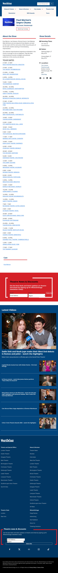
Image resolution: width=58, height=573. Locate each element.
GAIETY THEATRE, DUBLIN (10, 201)
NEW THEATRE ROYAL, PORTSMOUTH (13, 114)
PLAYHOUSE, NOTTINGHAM (10, 220)
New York (3, 516)
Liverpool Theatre (6, 477)
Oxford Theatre (34, 500)
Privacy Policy (32, 567)
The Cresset (44, 65)
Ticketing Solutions (35, 526)
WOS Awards (30, 13)
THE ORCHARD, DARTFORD (10, 153)
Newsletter (12, 13)
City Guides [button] (38, 9)
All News (32, 506)
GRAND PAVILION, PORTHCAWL (12, 177)
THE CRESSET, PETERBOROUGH (11, 69)
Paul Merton (7, 264)
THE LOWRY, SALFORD (9, 162)
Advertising (33, 516)
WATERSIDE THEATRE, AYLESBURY (12, 167)
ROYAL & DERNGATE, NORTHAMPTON (13, 89)
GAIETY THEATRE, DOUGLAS (10, 93)
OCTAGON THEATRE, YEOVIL (11, 211)
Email (12, 293)
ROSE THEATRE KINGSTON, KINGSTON (13, 64)
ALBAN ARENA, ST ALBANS (10, 191)
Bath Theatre (4, 460)
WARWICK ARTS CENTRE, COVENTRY (13, 138)
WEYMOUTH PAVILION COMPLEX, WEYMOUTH (16, 98)
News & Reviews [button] (25, 9)
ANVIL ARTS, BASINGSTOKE (10, 74)
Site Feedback (34, 520)
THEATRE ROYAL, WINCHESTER (11, 225)
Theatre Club (50, 9)
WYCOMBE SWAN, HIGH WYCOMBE (13, 110)
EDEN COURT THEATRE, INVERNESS (13, 143)
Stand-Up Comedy (23, 29)
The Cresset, (20, 25)
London (3, 513)
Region (30, 293)
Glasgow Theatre (5, 457)
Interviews (33, 457)
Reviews (32, 454)
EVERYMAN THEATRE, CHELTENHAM (13, 158)
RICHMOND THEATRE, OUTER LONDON (14, 206)
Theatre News (34, 450)
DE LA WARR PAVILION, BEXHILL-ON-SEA (14, 79)
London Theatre (5, 450)
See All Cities (4, 487)
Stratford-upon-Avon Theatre (9, 483)
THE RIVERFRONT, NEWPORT (11, 84)
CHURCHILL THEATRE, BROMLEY (12, 148)
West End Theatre (35, 460)
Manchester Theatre (6, 480)
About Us (32, 523)
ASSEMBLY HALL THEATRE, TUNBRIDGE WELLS (16, 239)
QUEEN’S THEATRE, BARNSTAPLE (12, 235)
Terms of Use (40, 567)
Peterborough (28, 25)
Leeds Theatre (5, 473)
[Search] (43, 3)
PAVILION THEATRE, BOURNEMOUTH (13, 196)
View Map (44, 74)
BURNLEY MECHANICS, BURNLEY (12, 186)
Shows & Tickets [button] (10, 9)
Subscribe (49, 293)
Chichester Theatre (6, 467)
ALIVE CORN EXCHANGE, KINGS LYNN (13, 215)
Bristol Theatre (34, 473)
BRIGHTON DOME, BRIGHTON (11, 182)
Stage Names (33, 513)
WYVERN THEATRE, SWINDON (11, 172)
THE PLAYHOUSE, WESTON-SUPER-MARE (14, 134)
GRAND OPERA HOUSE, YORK (11, 244)
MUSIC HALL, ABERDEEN (10, 129)
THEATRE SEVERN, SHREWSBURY (12, 119)
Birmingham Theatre (7, 463)
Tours (47, 13)
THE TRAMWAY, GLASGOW (10, 249)
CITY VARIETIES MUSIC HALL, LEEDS (13, 124)
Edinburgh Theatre (6, 470)
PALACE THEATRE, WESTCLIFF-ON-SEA (13, 230)
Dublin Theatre (5, 454)
